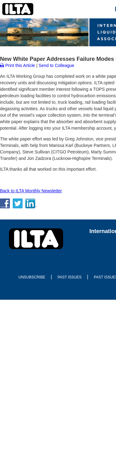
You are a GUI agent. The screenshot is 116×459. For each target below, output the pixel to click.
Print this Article (17, 65)
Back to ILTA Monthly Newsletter (31, 190)
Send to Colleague (56, 65)
